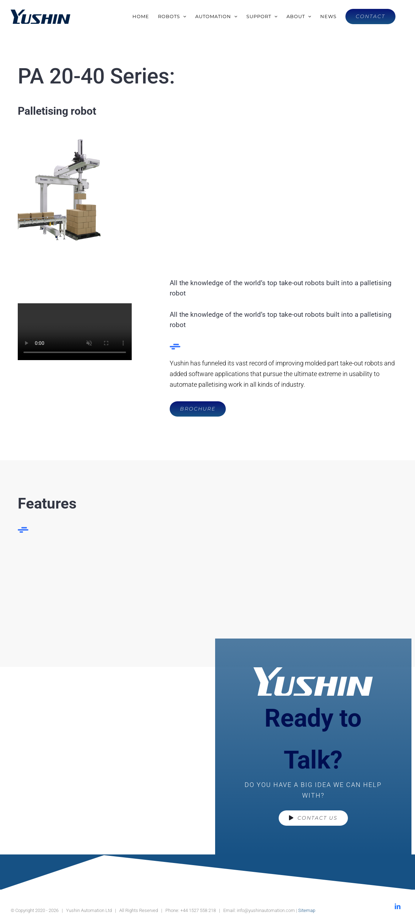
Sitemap (306, 910)
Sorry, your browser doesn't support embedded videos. (75, 331)
